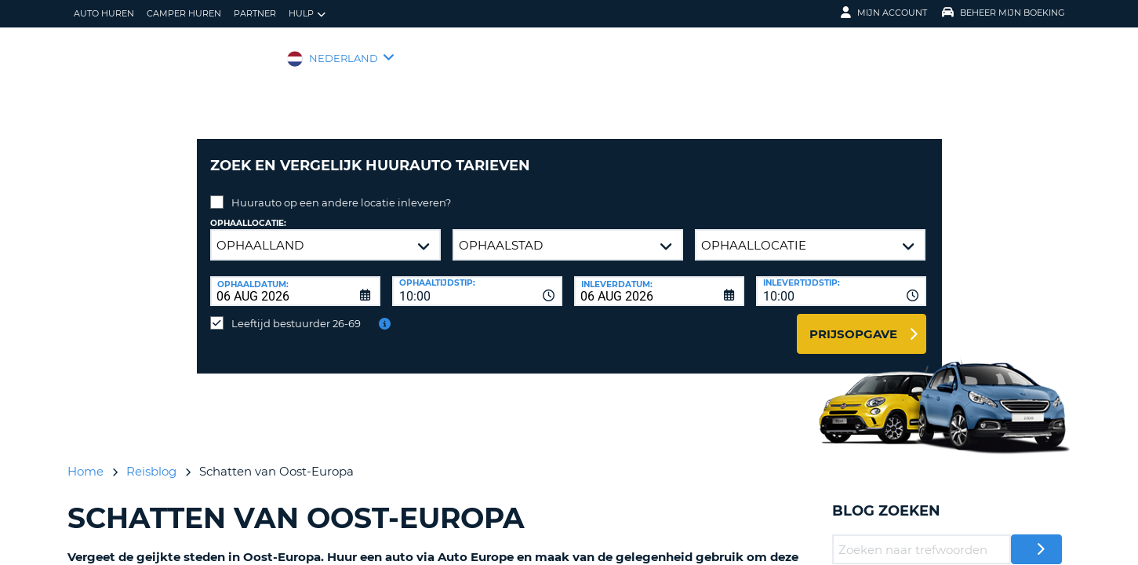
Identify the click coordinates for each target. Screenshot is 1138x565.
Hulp (307, 14)
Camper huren (184, 13)
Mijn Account (884, 12)
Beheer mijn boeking (1003, 12)
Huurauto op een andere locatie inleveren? (341, 190)
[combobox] (477, 279)
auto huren (104, 13)
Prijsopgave (853, 322)
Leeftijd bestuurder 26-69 (296, 311)
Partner (255, 13)
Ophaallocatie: (248, 211)
